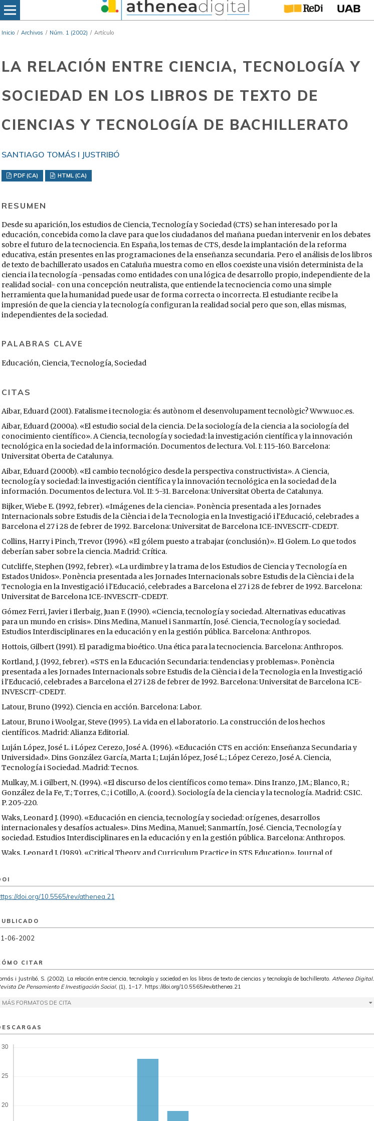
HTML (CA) (71, 175)
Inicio (8, 32)
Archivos (32, 32)
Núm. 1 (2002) (69, 32)
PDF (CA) (25, 175)
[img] (174, 10)
